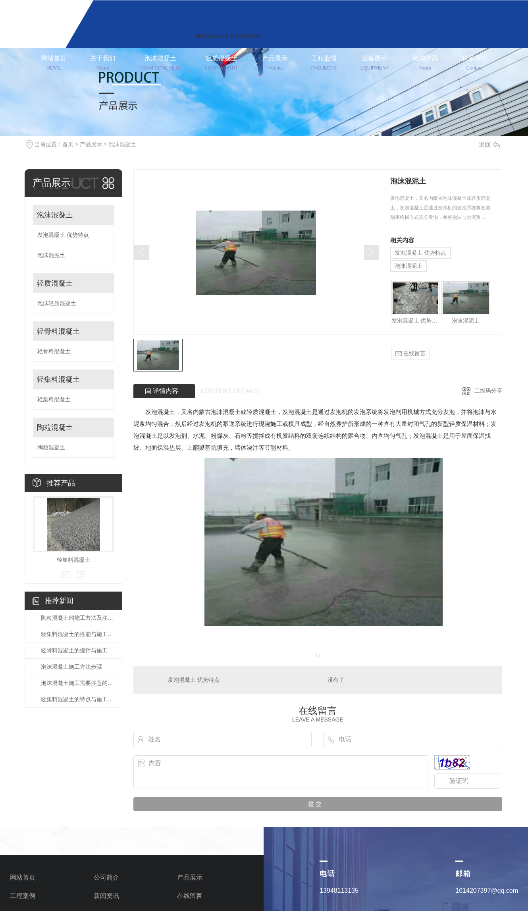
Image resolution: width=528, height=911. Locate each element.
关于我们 (103, 64)
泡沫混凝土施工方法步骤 (71, 666)
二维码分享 (488, 390)
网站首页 (53, 64)
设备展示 (374, 64)
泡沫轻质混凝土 (56, 303)
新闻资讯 (425, 64)
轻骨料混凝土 (58, 331)
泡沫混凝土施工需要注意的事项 (77, 683)
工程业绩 (324, 64)
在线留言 (410, 353)
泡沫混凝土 (160, 64)
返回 (489, 144)
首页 (67, 144)
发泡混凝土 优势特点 (63, 235)
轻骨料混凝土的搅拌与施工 (74, 650)
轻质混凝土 (221, 64)
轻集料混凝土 (58, 379)
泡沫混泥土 (51, 255)
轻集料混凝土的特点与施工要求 (77, 699)
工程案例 (22, 895)
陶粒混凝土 (55, 427)
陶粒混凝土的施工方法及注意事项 (77, 618)
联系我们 (474, 64)
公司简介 (106, 877)
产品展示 (274, 64)
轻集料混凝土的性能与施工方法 (77, 634)
